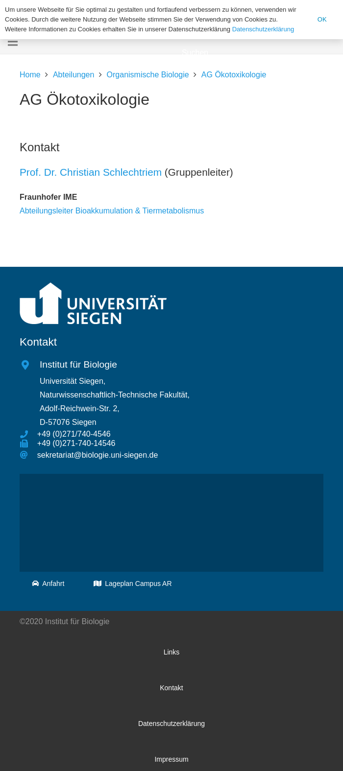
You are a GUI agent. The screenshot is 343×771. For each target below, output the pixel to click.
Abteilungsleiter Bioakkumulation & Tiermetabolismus (112, 211)
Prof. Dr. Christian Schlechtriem (91, 172)
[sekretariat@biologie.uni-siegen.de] (28, 455)
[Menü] (12, 41)
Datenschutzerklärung (263, 29)
